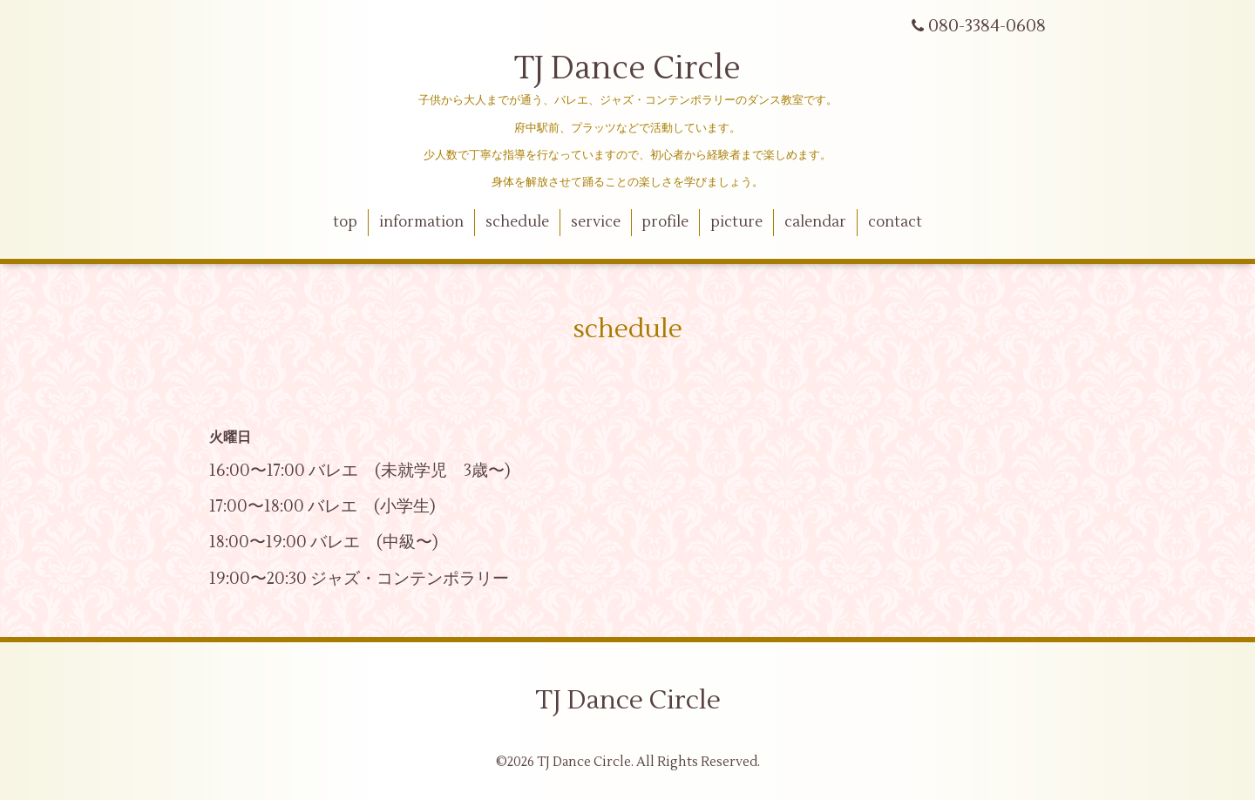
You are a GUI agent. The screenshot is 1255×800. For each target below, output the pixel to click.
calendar (815, 222)
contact (895, 222)
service (596, 222)
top (345, 222)
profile (665, 222)
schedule (517, 222)
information (421, 222)
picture (736, 222)
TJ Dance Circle (627, 69)
